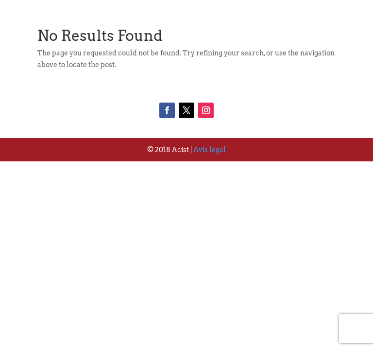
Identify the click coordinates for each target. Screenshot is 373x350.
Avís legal (209, 150)
